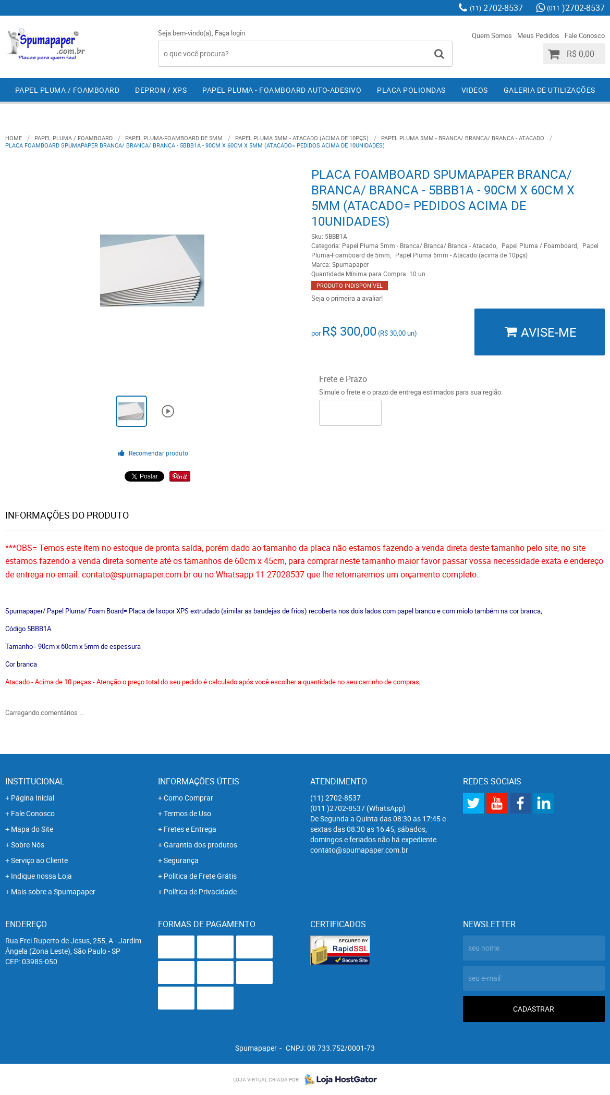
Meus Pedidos (538, 35)
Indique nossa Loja (41, 876)
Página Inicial (32, 798)
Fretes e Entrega (190, 829)
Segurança (181, 860)
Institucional (35, 781)
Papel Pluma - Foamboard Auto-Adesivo (281, 90)
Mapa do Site (32, 829)
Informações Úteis (198, 781)
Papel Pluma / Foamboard (67, 90)
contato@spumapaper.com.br (359, 850)
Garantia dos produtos (200, 845)
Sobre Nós (27, 845)
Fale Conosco (585, 35)
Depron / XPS (161, 90)
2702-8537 (496, 8)
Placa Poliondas (411, 90)
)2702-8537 (576, 8)
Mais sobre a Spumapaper (53, 891)
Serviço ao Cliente (39, 860)
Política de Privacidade (200, 891)
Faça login (230, 33)
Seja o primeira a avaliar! (347, 298)
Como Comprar (188, 798)
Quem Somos (492, 35)
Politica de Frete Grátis (200, 876)
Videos (474, 90)
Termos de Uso (187, 813)
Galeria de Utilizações (549, 90)
